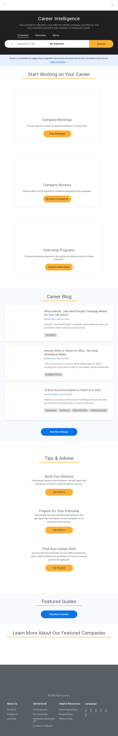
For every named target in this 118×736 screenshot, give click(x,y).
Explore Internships (59, 267)
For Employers (40, 709)
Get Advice (59, 492)
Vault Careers (52, 394)
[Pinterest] (107, 710)
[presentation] (22, 323)
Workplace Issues (53, 374)
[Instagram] (102, 710)
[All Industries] (69, 44)
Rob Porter (51, 319)
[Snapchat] (87, 715)
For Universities (40, 714)
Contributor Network (43, 726)
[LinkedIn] (92, 710)
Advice (56, 35)
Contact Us (12, 714)
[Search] (112, 5)
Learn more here (57, 62)
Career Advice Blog (68, 709)
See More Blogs (59, 431)
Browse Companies (57, 198)
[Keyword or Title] (33, 44)
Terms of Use (65, 719)
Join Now (11, 719)
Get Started (59, 567)
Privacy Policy (66, 714)
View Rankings (57, 133)
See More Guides (59, 614)
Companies (22, 35)
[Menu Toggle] (5, 3)
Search (101, 43)
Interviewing (51, 410)
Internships (40, 35)
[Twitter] (97, 710)
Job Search (50, 335)
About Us (11, 709)
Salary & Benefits (80, 410)
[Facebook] (87, 710)
